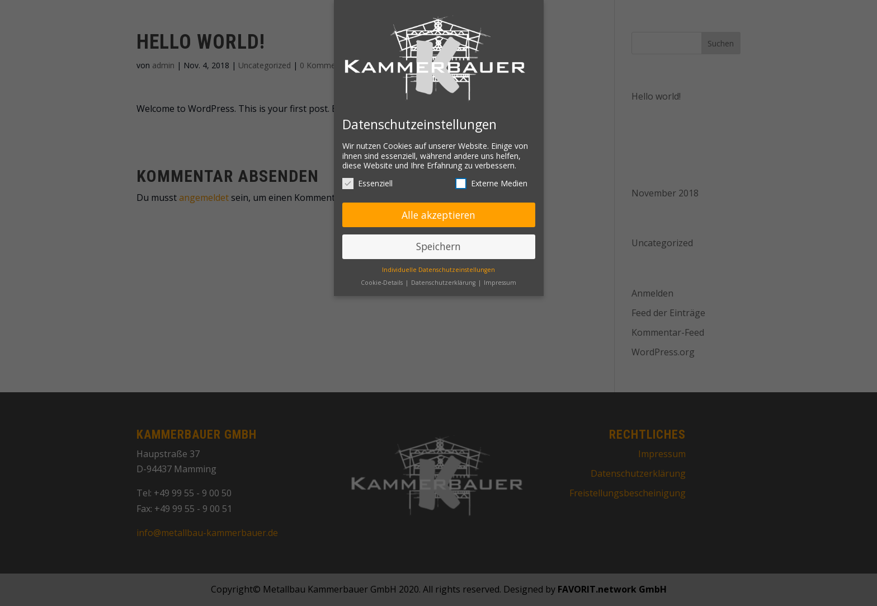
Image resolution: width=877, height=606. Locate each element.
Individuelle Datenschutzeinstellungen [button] (438, 267)
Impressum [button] (500, 280)
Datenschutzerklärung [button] (444, 280)
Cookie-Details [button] (382, 280)
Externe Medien (491, 180)
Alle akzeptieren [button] (438, 211)
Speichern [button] (438, 243)
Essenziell (367, 180)
